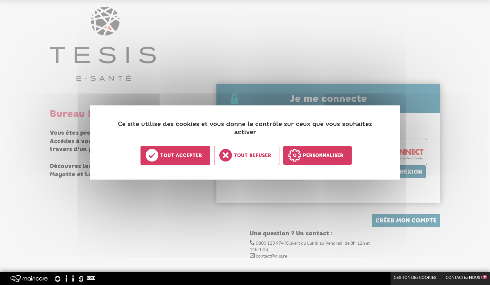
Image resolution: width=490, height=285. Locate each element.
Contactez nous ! (466, 277)
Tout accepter (181, 155)
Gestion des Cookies (415, 277)
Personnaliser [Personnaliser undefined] (323, 155)
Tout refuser (252, 155)
